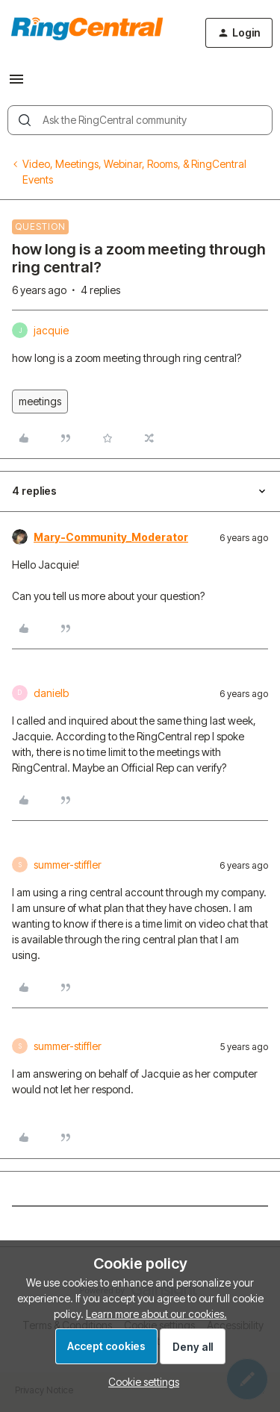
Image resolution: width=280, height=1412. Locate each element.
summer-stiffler (68, 864)
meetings (40, 401)
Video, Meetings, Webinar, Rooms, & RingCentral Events (134, 171)
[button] (16, 84)
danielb (51, 693)
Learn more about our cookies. (156, 1314)
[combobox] (140, 120)
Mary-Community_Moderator (111, 537)
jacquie (51, 330)
